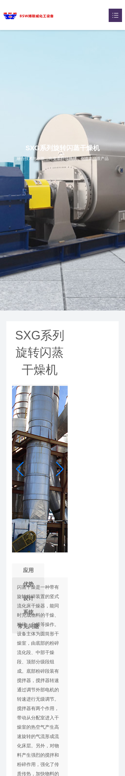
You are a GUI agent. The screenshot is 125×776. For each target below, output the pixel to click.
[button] (59, 469)
